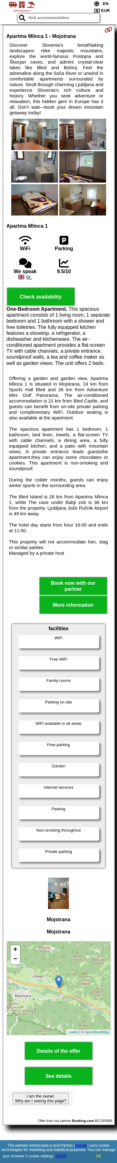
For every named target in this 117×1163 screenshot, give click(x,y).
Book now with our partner (73, 586)
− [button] (15, 959)
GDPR (61, 1156)
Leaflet (73, 1032)
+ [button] (15, 950)
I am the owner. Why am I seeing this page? (40, 1098)
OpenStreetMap (97, 1032)
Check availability (40, 296)
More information (73, 605)
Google (81, 1145)
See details (59, 1076)
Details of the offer (58, 1051)
